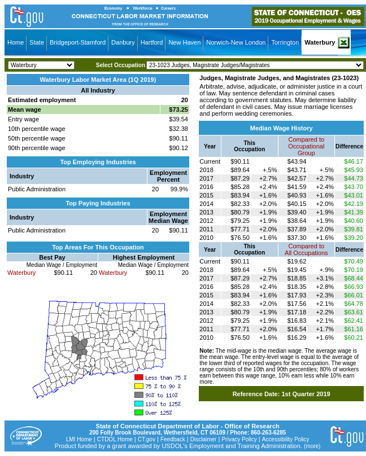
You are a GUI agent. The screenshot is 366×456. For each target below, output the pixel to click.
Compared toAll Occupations (306, 249)
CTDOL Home (115, 439)
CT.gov (146, 439)
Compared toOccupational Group (306, 146)
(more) (312, 446)
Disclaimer (203, 439)
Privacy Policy (238, 439)
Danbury (123, 42)
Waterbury (319, 42)
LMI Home (79, 439)
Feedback (172, 439)
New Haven (184, 42)
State (36, 42)
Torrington (285, 42)
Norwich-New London (235, 42)
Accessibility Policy (286, 439)
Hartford (152, 42)
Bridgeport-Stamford (78, 42)
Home (15, 42)
